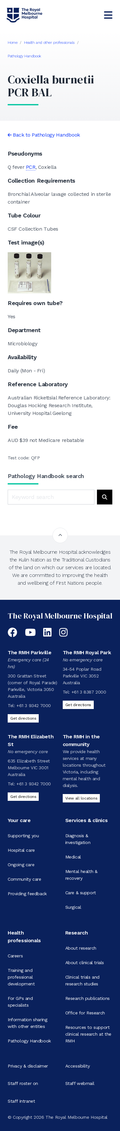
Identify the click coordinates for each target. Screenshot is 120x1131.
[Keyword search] (51, 497)
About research (80, 948)
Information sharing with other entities (27, 1023)
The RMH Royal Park (87, 652)
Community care (24, 879)
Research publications (87, 998)
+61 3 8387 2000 (88, 692)
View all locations (81, 798)
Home (12, 42)
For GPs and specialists (20, 1002)
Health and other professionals (49, 42)
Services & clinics (86, 820)
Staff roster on (23, 1083)
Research (76, 933)
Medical (73, 856)
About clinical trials (84, 962)
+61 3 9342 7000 (33, 705)
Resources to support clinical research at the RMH (88, 1034)
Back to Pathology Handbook (46, 135)
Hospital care (21, 850)
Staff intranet (21, 1101)
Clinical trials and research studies (82, 980)
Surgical (73, 907)
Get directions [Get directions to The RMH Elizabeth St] (23, 796)
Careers (15, 955)
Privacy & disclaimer (28, 1066)
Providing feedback (27, 893)
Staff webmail (79, 1083)
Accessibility (77, 1066)
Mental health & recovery (81, 875)
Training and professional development (21, 977)
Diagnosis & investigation (78, 839)
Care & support (80, 892)
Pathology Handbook (24, 56)
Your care (19, 820)
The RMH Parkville (29, 652)
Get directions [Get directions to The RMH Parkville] (23, 718)
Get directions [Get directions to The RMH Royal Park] (78, 705)
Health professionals (24, 937)
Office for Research (85, 1012)
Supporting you (23, 835)
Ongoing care (21, 864)
